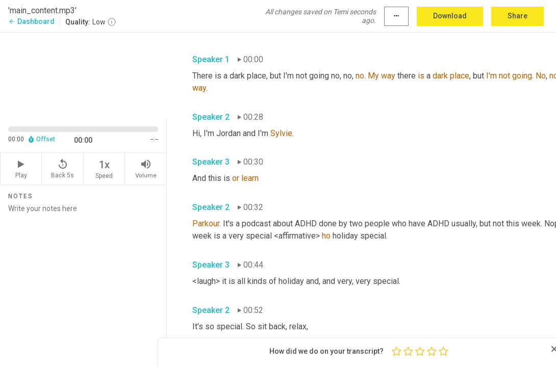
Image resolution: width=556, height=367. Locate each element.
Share (517, 16)
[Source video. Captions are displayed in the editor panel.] (83, 74)
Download (450, 16)
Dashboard (31, 21)
